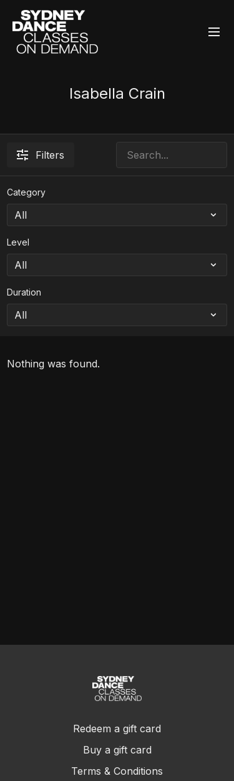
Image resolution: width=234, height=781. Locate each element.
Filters (40, 155)
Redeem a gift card (117, 728)
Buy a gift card (117, 750)
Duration (24, 292)
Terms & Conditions (117, 771)
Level (18, 242)
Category (26, 192)
